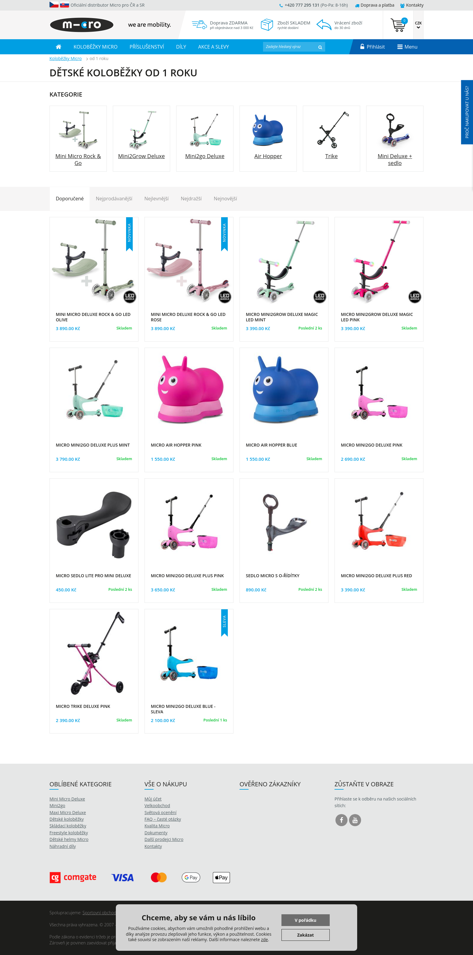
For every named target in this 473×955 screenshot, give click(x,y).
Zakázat (305, 935)
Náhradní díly (62, 846)
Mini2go (57, 805)
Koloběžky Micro (65, 58)
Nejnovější (225, 198)
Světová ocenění (160, 812)
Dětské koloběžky (66, 819)
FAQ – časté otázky (162, 819)
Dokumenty (155, 833)
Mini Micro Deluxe (67, 799)
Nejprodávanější (114, 198)
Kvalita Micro (157, 826)
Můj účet (153, 799)
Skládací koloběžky (67, 826)
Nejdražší (191, 198)
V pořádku (305, 920)
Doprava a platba (375, 5)
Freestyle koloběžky (68, 833)
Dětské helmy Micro (68, 839)
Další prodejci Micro (163, 839)
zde (264, 939)
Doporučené (70, 198)
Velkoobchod (157, 805)
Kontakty (412, 5)
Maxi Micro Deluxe (67, 812)
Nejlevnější (156, 198)
